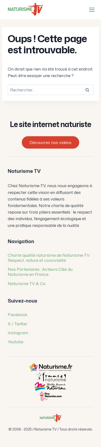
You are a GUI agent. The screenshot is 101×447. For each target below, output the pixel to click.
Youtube (15, 341)
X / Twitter (17, 324)
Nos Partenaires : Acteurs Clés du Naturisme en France (40, 271)
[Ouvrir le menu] (90, 9)
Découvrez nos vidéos (50, 142)
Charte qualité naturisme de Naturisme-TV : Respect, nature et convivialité (49, 257)
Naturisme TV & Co (27, 283)
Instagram (18, 332)
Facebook (17, 314)
